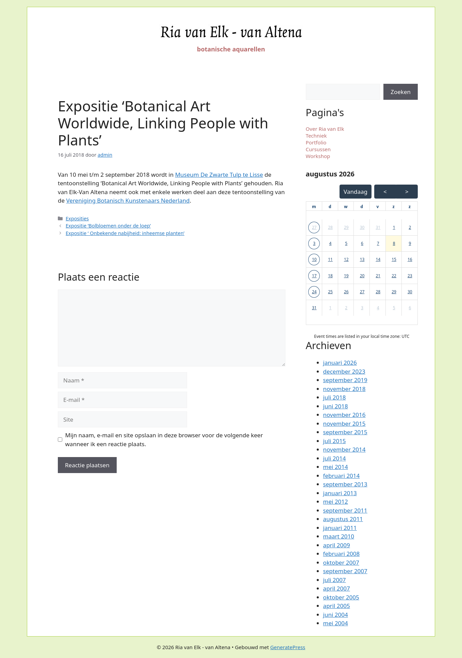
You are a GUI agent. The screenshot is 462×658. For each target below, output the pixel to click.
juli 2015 (334, 441)
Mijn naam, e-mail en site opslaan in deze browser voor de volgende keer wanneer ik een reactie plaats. (164, 439)
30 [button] (362, 227)
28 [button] (330, 227)
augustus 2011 (343, 519)
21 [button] (378, 276)
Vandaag (355, 191)
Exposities (77, 218)
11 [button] (330, 259)
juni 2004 (335, 614)
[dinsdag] (330, 206)
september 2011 (345, 510)
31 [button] (378, 227)
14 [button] (378, 259)
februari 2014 (341, 476)
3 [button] (314, 243)
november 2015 (344, 423)
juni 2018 (335, 406)
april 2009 (336, 545)
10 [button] (314, 259)
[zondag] (409, 206)
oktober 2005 (341, 597)
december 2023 (344, 371)
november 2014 (344, 449)
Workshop (318, 156)
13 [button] (362, 259)
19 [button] (346, 276)
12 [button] (346, 259)
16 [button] (410, 259)
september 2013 (345, 484)
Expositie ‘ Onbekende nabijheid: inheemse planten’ (125, 233)
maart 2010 (338, 536)
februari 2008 (341, 554)
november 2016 (344, 415)
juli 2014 (334, 458)
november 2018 (344, 389)
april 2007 (336, 588)
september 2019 (345, 380)
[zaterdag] (393, 206)
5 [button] (346, 243)
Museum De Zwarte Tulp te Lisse (219, 174)
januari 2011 (340, 528)
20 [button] (362, 276)
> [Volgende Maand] (407, 191)
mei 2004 (335, 623)
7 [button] (378, 243)
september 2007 (345, 571)
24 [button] (314, 292)
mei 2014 (335, 467)
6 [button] (362, 243)
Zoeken (401, 92)
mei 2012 (335, 501)
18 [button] (330, 276)
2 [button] (410, 227)
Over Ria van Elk (325, 128)
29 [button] (346, 227)
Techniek (316, 135)
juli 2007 (334, 580)
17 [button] (314, 276)
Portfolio (316, 142)
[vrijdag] (377, 206)
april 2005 (336, 606)
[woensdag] (346, 206)
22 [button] (394, 276)
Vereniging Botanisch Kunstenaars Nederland (127, 200)
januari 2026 (340, 362)
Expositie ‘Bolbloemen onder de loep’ (108, 225)
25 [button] (330, 292)
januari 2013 (340, 493)
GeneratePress (287, 647)
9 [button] (410, 243)
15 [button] (394, 259)
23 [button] (410, 276)
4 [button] (330, 243)
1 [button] (394, 227)
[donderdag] (361, 206)
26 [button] (346, 292)
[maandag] (314, 206)
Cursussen (318, 149)
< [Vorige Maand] (385, 191)
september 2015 (345, 432)
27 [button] (314, 227)
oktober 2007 (341, 562)
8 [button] (394, 243)
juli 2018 (334, 397)
